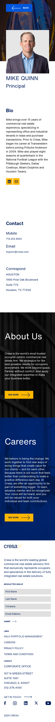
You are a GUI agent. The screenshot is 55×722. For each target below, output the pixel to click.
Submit (7, 621)
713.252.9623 (14, 239)
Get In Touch (18, 697)
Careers (9, 642)
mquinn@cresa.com (17, 252)
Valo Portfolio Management (23, 636)
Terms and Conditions (18, 654)
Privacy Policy (13, 648)
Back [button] (26, 7)
